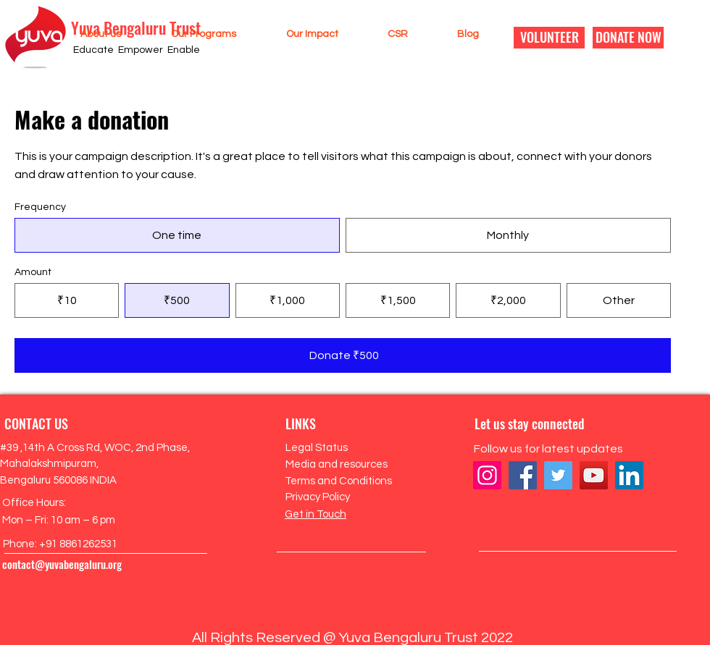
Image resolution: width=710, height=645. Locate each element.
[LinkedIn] (629, 475)
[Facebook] (523, 475)
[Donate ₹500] (342, 355)
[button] (86, 34)
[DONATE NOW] (628, 38)
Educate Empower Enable (136, 50)
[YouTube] (594, 475)
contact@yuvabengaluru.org (62, 564)
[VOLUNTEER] (549, 38)
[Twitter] (558, 475)
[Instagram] (487, 475)
